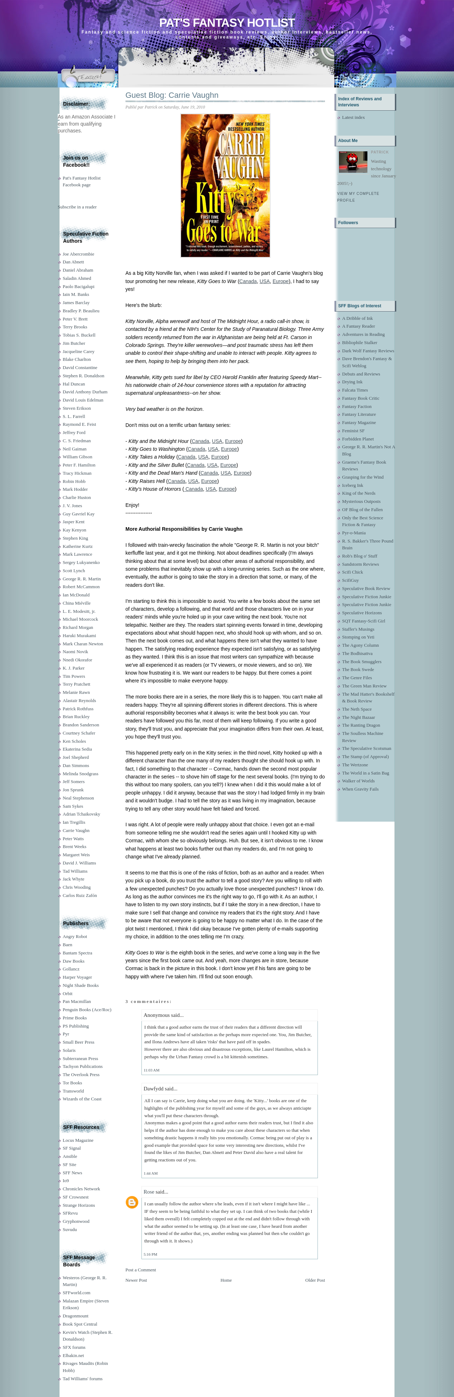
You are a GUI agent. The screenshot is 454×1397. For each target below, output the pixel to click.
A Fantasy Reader (358, 326)
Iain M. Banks (76, 294)
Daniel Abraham (78, 270)
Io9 (66, 1180)
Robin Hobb (74, 481)
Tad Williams (75, 871)
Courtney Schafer (79, 733)
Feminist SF (353, 430)
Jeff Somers (74, 781)
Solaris (69, 1050)
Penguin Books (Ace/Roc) (87, 1009)
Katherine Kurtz (78, 546)
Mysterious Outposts (361, 501)
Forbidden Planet (358, 439)
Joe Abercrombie (78, 254)
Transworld (73, 1091)
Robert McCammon (81, 586)
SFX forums (74, 1347)
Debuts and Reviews (361, 374)
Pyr (66, 1034)
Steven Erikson (77, 408)
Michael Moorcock (80, 619)
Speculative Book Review (366, 588)
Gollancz (71, 969)
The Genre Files (357, 677)
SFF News (72, 1172)
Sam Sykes (73, 806)
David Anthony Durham (85, 391)
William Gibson (77, 456)
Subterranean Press (80, 1058)
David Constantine (80, 367)
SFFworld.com (77, 1292)
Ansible (70, 1156)
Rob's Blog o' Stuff (359, 556)
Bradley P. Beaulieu (81, 310)
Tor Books (72, 1082)
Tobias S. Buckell (79, 335)
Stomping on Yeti (358, 637)
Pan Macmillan (77, 1001)
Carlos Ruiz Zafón (80, 895)
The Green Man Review (364, 686)
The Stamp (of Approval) (365, 756)
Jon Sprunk (73, 789)
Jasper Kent (73, 521)
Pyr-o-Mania (354, 532)
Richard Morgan (78, 627)
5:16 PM (150, 1254)
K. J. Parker (73, 668)
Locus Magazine (78, 1140)
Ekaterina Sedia (77, 749)
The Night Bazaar (358, 717)
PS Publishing (76, 1026)
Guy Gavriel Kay (79, 513)
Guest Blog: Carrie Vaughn (171, 95)
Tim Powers (74, 676)
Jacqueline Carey (78, 351)
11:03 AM (152, 1070)
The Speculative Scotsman (366, 748)
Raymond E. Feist (79, 424)
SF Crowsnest (76, 1197)
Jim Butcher (74, 343)
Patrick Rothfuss (78, 708)
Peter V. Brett (75, 319)
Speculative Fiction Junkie (366, 596)
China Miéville (77, 603)
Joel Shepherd (76, 757)
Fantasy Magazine (359, 422)
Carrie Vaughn (76, 830)
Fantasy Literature (359, 414)
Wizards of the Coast (82, 1098)
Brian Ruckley (76, 716)
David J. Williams (79, 863)
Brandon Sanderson (81, 724)
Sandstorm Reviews (360, 564)
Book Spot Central (80, 1324)
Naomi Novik (75, 651)
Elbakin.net (73, 1355)
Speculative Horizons (362, 612)
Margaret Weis (76, 854)
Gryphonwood (76, 1221)
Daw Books (73, 961)
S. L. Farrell (74, 416)
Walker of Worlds (358, 780)
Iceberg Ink (352, 485)
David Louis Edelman (83, 400)
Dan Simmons (76, 765)
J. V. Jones (72, 505)
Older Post (315, 1280)
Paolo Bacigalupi (78, 286)
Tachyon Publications (83, 1066)
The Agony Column (360, 645)
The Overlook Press (81, 1074)
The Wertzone (355, 764)
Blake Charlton (77, 359)
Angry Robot (75, 936)
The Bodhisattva (357, 653)
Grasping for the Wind (363, 477)
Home (226, 1280)
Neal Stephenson (78, 798)
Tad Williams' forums (83, 1378)
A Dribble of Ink (357, 318)
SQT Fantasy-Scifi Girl (363, 621)
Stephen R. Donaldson (83, 375)
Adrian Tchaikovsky (81, 814)
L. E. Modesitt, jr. (79, 611)
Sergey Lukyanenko (81, 562)
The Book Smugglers (362, 661)
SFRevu (70, 1213)
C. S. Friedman (77, 440)
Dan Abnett (73, 261)
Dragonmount (75, 1315)
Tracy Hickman (77, 473)
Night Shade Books (81, 985)
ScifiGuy (350, 580)
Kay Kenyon (74, 530)
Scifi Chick (352, 572)
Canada (248, 281)
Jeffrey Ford (74, 432)
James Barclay (76, 302)
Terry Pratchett (76, 684)
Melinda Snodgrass (80, 773)
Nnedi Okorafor (77, 659)
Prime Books (75, 1017)
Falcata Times (355, 390)
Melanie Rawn (76, 692)
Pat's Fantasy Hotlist (227, 22)
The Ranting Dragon (361, 725)
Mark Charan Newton (83, 643)
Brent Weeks (74, 846)
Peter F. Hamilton (79, 465)
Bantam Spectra (77, 952)
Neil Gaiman (75, 449)
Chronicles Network (81, 1188)
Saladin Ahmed (77, 278)
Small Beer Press (78, 1042)
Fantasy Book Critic (361, 398)
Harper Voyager (77, 977)
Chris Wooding (77, 887)
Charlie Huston (77, 497)
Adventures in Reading (363, 334)
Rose (149, 1192)
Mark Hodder (75, 489)
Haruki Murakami (79, 635)
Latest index (353, 117)
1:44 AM (151, 1173)
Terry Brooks (75, 326)
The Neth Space (357, 709)
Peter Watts (73, 838)
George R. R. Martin (82, 578)
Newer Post (136, 1280)
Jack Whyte (73, 879)
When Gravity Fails (360, 789)
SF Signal (72, 1148)
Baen (67, 944)
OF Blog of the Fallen (362, 509)
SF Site (69, 1164)
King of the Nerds (359, 493)
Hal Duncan (74, 384)
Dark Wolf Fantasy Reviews (368, 350)
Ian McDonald (76, 594)
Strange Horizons (79, 1205)
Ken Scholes (74, 741)
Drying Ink (352, 381)
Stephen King (75, 538)
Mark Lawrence (77, 554)
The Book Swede (358, 669)
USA (264, 281)
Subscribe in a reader (77, 207)
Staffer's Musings (358, 629)
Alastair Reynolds (79, 700)
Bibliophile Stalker (359, 342)
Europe (281, 281)
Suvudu (70, 1229)
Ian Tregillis (74, 822)
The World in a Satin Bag (365, 773)
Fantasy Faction (357, 406)
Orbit (67, 993)
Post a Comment (140, 1269)
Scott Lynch (74, 570)
